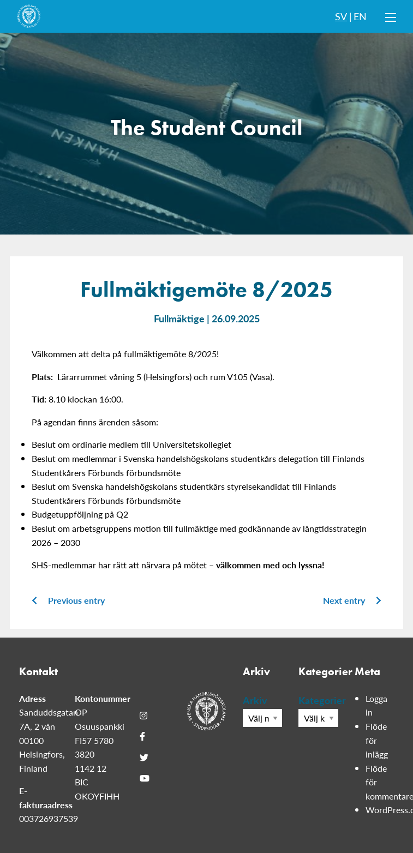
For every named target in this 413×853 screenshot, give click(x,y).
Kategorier (318, 700)
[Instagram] (143, 715)
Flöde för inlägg (377, 740)
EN (360, 16)
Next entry (352, 600)
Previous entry (68, 600)
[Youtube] (144, 778)
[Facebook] (142, 736)
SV (341, 16)
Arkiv (255, 700)
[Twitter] (144, 757)
